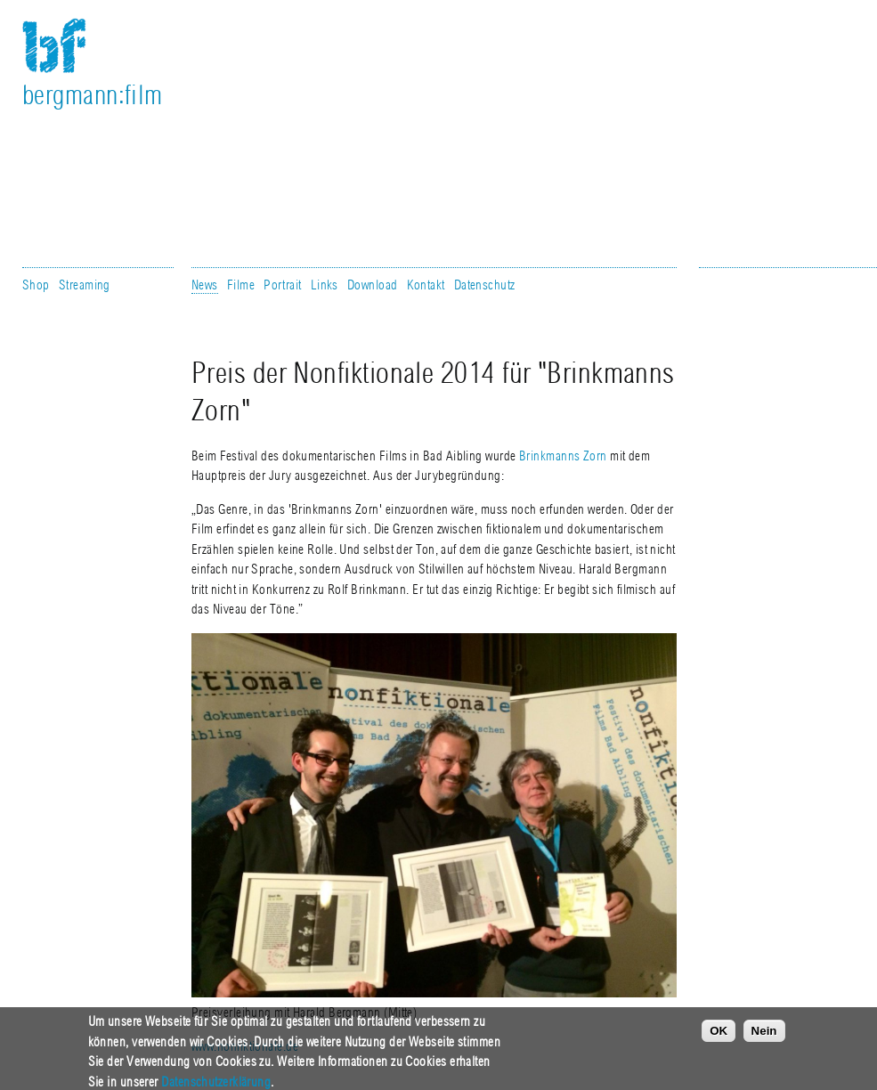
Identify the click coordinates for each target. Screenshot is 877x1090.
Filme (241, 285)
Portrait (283, 285)
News (204, 285)
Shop (36, 285)
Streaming (84, 285)
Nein (764, 1038)
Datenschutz (485, 285)
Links (324, 285)
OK (718, 1038)
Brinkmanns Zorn (563, 456)
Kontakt (426, 285)
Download (372, 285)
